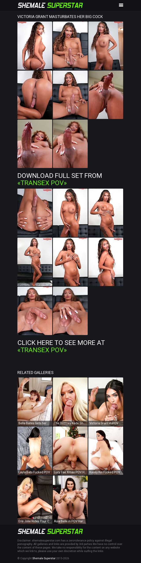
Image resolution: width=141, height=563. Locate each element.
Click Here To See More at (61, 346)
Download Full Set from (59, 179)
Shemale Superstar (44, 558)
